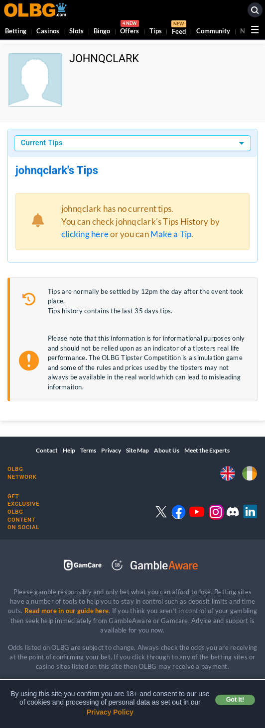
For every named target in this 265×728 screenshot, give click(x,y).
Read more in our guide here (66, 611)
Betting (15, 31)
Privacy (111, 450)
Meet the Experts (207, 450)
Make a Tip (170, 234)
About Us (166, 450)
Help (69, 450)
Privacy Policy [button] (110, 712)
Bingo (102, 31)
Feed (178, 28)
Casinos (47, 31)
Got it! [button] (235, 699)
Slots (76, 31)
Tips (155, 31)
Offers (129, 28)
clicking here (85, 234)
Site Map (137, 450)
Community (213, 31)
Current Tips (42, 143)
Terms (88, 450)
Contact (47, 450)
